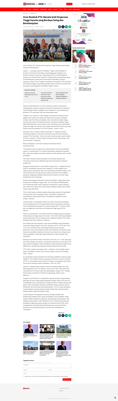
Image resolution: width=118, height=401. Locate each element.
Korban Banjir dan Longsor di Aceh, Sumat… (85, 72)
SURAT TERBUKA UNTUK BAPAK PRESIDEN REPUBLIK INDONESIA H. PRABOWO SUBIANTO (63, 336)
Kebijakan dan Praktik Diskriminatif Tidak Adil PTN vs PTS (31, 94)
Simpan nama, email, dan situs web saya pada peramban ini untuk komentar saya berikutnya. (46, 376)
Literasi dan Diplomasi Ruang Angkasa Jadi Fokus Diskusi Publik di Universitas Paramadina (47, 353)
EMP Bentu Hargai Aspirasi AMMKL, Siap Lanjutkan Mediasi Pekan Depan (29, 352)
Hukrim (80, 64)
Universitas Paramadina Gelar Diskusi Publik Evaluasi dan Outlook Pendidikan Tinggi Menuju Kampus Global (47, 96)
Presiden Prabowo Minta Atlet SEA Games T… (85, 77)
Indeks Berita (38, 391)
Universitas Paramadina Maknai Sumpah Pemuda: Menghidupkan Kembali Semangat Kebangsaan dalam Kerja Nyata (63, 353)
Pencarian (69, 4)
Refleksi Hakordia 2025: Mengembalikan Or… (85, 83)
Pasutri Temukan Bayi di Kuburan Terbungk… (85, 66)
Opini (80, 81)
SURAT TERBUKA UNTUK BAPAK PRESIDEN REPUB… (85, 89)
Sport (80, 75)
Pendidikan (81, 87)
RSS (61, 390)
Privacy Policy (27, 391)
